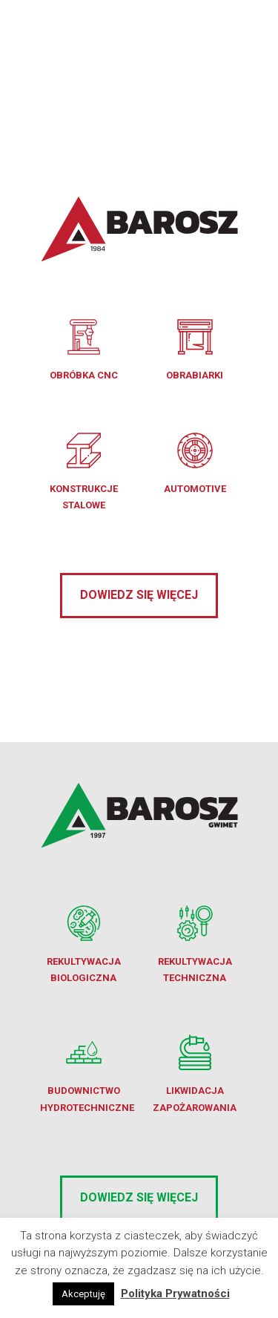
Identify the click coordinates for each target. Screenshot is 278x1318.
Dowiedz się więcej (139, 595)
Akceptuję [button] (83, 1293)
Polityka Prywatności (175, 1293)
